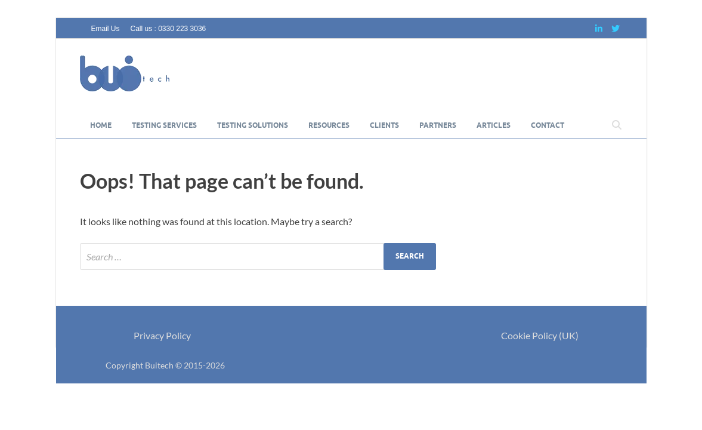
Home (101, 125)
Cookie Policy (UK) (540, 335)
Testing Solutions (252, 125)
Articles (494, 125)
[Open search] (617, 125)
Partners (437, 125)
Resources (329, 125)
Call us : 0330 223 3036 (168, 28)
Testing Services (164, 125)
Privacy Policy (162, 335)
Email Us (105, 28)
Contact (547, 125)
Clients (384, 125)
